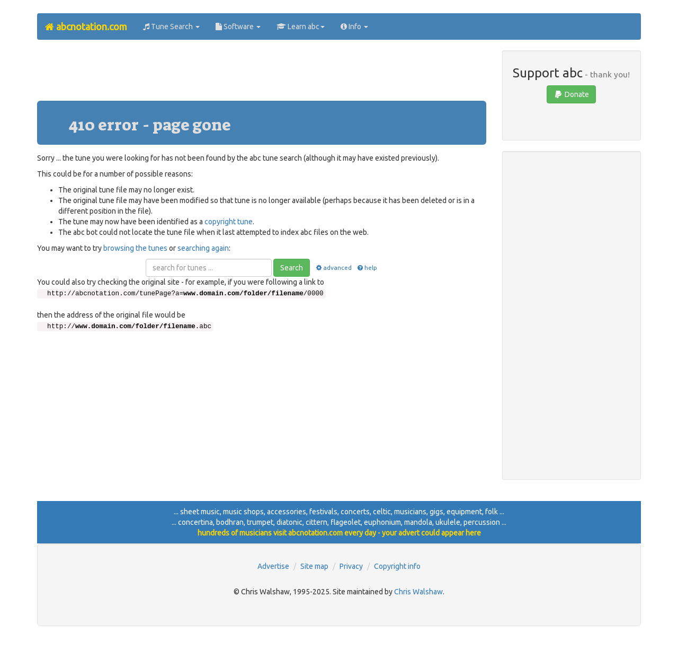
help (366, 267)
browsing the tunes (135, 248)
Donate (571, 94)
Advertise (273, 566)
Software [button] (238, 26)
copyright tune (228, 221)
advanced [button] (333, 267)
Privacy (351, 566)
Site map (314, 566)
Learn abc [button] (300, 26)
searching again (203, 248)
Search (291, 267)
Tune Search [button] (171, 26)
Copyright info (397, 566)
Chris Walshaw (418, 591)
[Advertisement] (261, 74)
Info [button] (354, 26)
